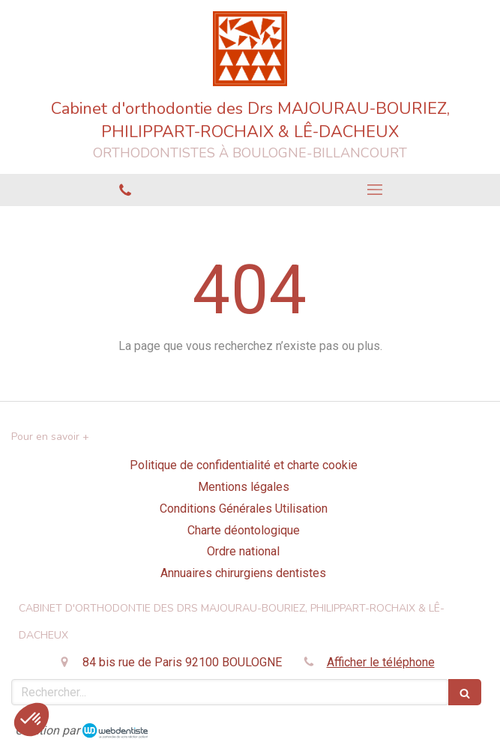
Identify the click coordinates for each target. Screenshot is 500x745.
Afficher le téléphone (381, 662)
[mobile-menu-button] (375, 190)
